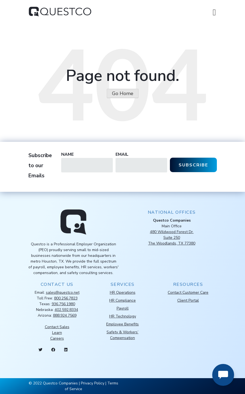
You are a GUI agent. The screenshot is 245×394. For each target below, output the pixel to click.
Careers (57, 338)
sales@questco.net (62, 292)
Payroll (123, 308)
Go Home (122, 93)
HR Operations (122, 292)
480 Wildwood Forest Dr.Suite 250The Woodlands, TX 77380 (171, 237)
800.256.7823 (66, 298)
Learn (57, 332)
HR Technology (122, 316)
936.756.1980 (63, 304)
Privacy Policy (92, 383)
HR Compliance (122, 300)
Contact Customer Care (188, 292)
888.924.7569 (64, 315)
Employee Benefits (122, 324)
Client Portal (188, 300)
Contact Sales (57, 327)
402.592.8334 (66, 309)
